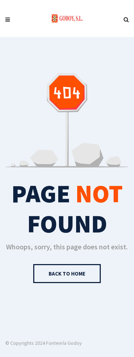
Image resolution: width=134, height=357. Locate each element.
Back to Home (67, 273)
